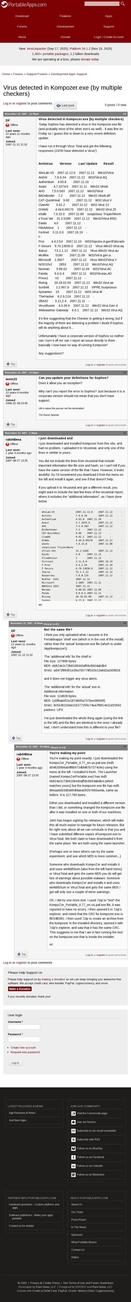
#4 (124, 623)
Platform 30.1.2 (80, 48)
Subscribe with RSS (85, 1140)
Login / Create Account (108, 37)
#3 (124, 433)
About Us (76, 1204)
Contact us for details (21, 1225)
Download (22, 16)
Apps (108, 16)
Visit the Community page (89, 1113)
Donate (65, 37)
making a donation (53, 979)
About (22, 37)
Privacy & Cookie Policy (45, 1283)
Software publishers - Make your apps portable (31, 1217)
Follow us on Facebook (87, 1157)
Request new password (25, 1052)
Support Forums (37, 74)
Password (15, 1034)
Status (75, 1257)
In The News (78, 1227)
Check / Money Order (81, 1290)
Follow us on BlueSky (86, 1148)
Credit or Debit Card (44, 1290)
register (21, 103)
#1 (124, 114)
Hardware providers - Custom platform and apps (34, 1206)
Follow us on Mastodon (87, 1175)
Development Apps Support (69, 74)
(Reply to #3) (51, 624)
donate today (90, 59)
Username (15, 1021)
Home (6, 74)
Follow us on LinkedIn (87, 1166)
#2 (124, 372)
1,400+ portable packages (50, 54)
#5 (124, 746)
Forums (22, 26)
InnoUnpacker (36, 48)
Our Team (77, 1212)
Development (65, 26)
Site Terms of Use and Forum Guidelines (88, 1283)
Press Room (78, 1219)
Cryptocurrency (104, 1290)
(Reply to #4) (58, 747)
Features (65, 16)
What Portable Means (84, 1242)
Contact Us (77, 1249)
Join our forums (83, 1122)
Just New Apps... (18, 1120)
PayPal (62, 1290)
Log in (7, 103)
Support (109, 26)
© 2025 (22, 1283)
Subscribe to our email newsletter (93, 1131)
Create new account (23, 1047)
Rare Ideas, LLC (46, 1286)
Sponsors (76, 1234)
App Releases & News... (23, 1112)
